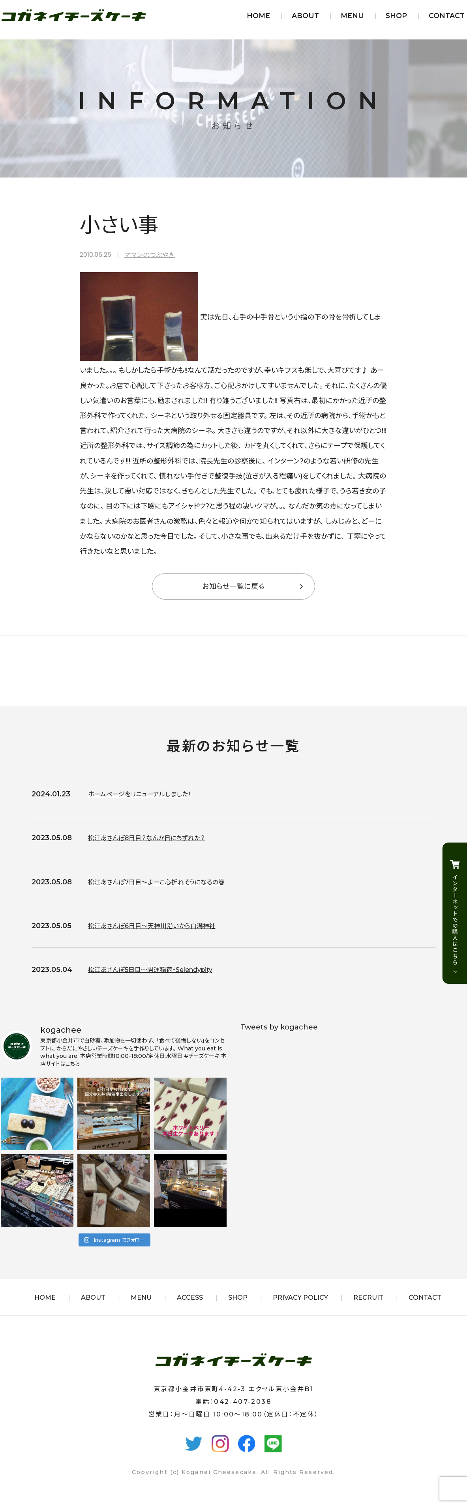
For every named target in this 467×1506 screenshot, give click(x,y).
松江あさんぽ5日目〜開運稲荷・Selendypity (159, 969)
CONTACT (447, 15)
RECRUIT (368, 1297)
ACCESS (190, 1297)
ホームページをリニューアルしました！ (145, 794)
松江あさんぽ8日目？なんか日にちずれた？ (154, 837)
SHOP (396, 15)
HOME (258, 15)
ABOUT (305, 15)
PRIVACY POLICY (300, 1297)
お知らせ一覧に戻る (233, 586)
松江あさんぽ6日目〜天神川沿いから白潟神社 (160, 925)
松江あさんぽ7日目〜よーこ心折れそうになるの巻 (165, 882)
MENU (352, 15)
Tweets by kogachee (279, 1027)
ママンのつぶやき (149, 254)
